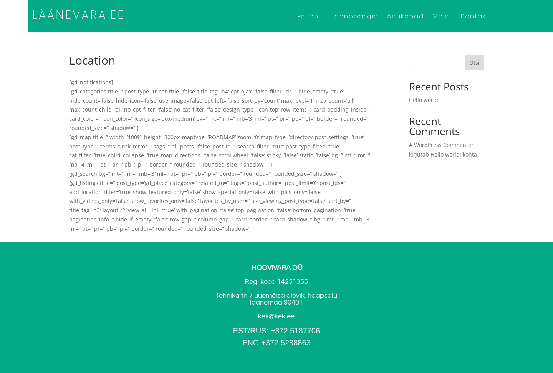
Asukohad (405, 17)
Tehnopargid (354, 17)
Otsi (474, 62)
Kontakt (475, 17)
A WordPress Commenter (441, 144)
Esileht (309, 17)
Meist (442, 17)
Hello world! (424, 99)
